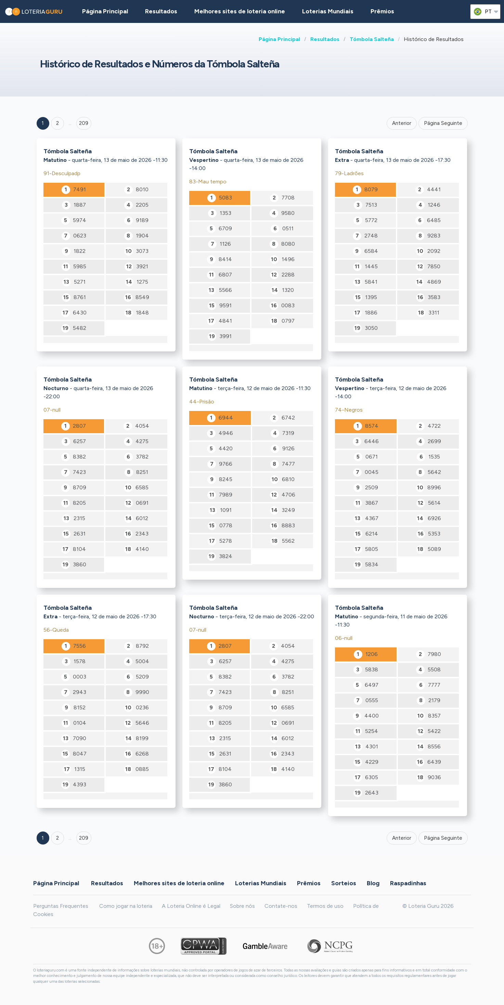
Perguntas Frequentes (60, 906)
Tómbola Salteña (372, 39)
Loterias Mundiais (327, 11)
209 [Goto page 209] (83, 838)
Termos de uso (325, 906)
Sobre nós (242, 906)
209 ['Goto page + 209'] (83, 123)
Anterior (401, 123)
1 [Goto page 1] (43, 123)
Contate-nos (280, 906)
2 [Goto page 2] (57, 123)
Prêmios (382, 11)
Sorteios (343, 883)
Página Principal (279, 39)
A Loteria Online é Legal (191, 906)
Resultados (324, 39)
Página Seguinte (443, 123)
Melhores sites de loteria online (239, 11)
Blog (373, 883)
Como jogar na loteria (125, 906)
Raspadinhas (408, 883)
